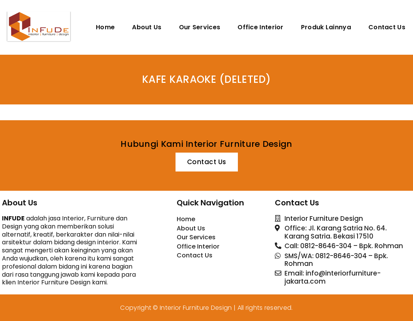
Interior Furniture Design (196, 307)
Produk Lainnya (326, 27)
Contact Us (386, 27)
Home (105, 27)
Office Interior (260, 27)
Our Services (200, 27)
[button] (207, 162)
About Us (146, 27)
